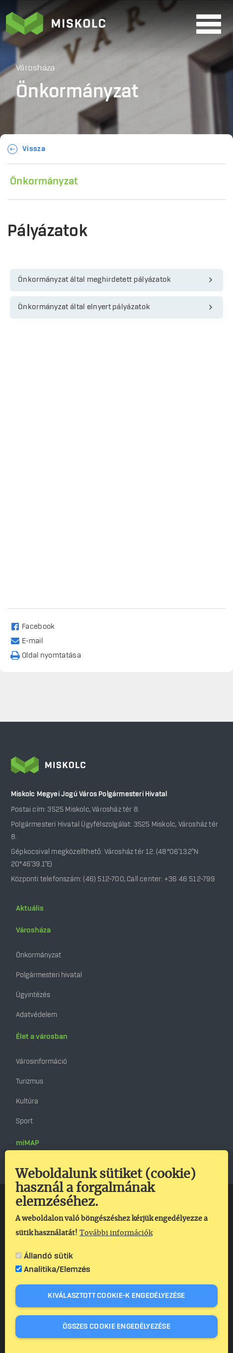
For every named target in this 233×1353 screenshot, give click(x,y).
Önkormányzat (44, 181)
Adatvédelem (36, 1014)
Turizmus (29, 1081)
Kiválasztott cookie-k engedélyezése (116, 1296)
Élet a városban (42, 1037)
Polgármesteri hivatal (49, 975)
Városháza (33, 930)
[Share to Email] (31, 640)
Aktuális (30, 909)
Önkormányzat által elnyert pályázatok (84, 307)
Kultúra (27, 1101)
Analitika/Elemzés (57, 1269)
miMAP (27, 1143)
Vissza (33, 149)
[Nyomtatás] (50, 655)
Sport (24, 1121)
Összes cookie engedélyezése (116, 1327)
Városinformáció (41, 1061)
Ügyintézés (33, 995)
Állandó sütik (48, 1256)
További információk (116, 1233)
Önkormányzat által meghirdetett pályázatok (94, 280)
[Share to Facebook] (37, 626)
